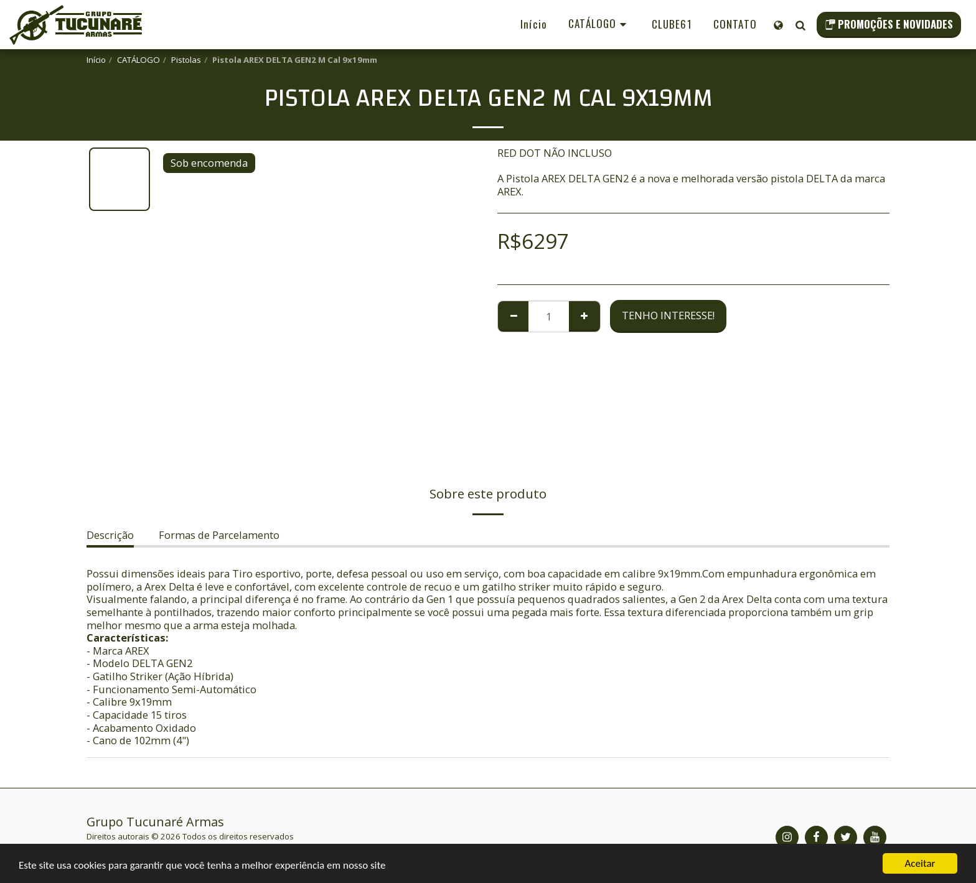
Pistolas (186, 59)
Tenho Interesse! (668, 315)
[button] (800, 24)
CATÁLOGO (138, 59)
